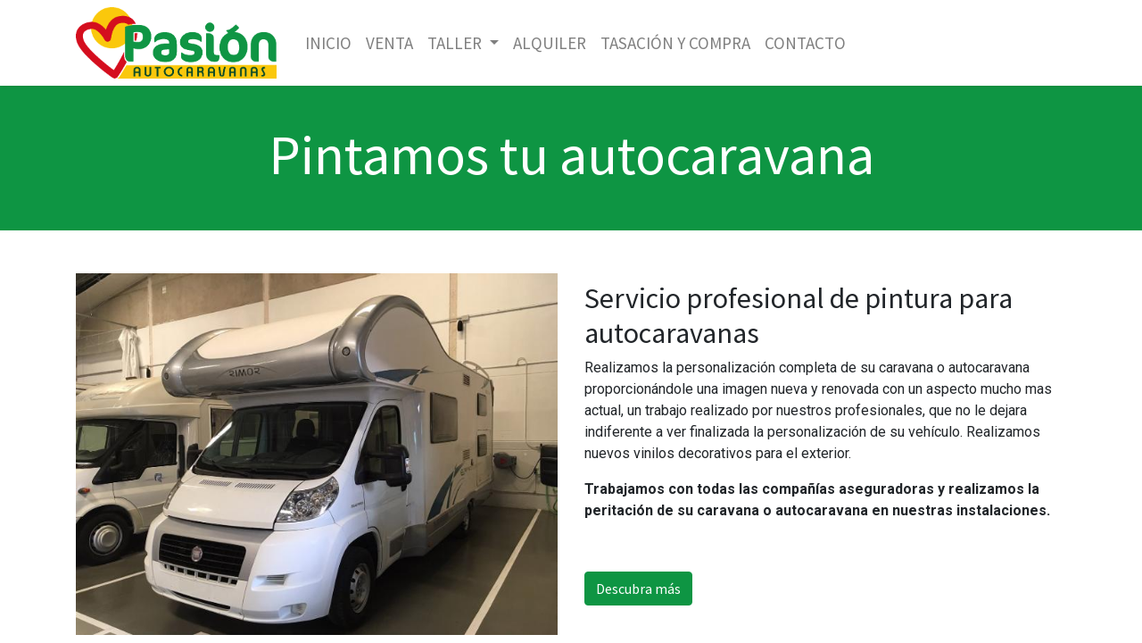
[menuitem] (328, 43)
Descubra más (638, 588)
